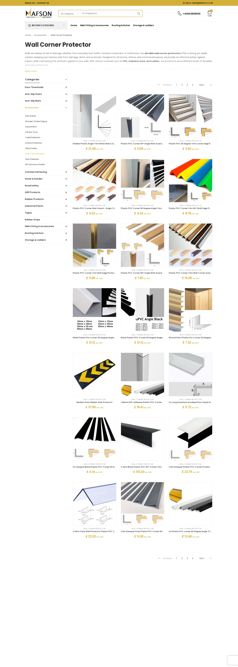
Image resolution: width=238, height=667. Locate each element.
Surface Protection (33, 143)
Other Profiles (31, 148)
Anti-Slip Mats (33, 100)
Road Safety (32, 185)
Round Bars (30, 116)
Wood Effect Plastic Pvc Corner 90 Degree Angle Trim (195, 337)
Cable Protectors (32, 137)
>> (211, 84)
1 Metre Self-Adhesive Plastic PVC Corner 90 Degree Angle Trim (152, 402)
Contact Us (43, 2)
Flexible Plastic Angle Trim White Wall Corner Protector (100, 143)
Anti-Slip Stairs (33, 94)
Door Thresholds (34, 87)
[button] (46, 25)
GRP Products (32, 192)
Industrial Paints (34, 205)
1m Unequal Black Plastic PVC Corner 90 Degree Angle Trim (102, 466)
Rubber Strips (32, 219)
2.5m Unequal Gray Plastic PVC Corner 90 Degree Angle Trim (151, 531)
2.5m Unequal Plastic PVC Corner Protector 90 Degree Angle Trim (201, 466)
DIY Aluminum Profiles (35, 164)
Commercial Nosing (36, 171)
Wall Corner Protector (34, 153)
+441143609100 (191, 13)
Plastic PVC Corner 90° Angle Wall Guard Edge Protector (149, 143)
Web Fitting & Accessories (94, 25)
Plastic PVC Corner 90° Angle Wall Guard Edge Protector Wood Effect (156, 273)
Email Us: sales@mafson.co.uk (198, 2)
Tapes (28, 212)
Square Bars (31, 126)
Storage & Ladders (143, 25)
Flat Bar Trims (31, 132)
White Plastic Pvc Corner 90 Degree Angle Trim (96, 337)
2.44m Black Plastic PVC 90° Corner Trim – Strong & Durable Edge (154, 466)
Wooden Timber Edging (36, 121)
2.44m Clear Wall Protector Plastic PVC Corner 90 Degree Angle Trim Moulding (112, 531)
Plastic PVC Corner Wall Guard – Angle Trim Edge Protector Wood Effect (109, 208)
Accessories (40, 35)
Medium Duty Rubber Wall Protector (94, 402)
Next (201, 84)
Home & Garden (33, 178)
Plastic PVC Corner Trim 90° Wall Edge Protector (193, 208)
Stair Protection (32, 159)
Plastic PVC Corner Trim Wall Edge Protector (95, 273)
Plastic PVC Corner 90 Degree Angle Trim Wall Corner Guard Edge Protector (158, 208)
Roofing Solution (121, 25)
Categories (32, 79)
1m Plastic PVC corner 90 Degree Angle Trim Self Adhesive (197, 531)
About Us (30, 2)
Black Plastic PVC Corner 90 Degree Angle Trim (144, 337)
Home (74, 25)
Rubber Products (34, 199)
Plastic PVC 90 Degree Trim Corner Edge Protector (194, 143)
